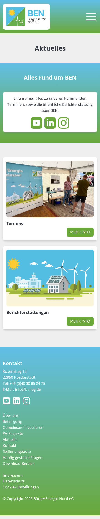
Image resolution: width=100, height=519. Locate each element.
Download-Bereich (19, 463)
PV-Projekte (13, 433)
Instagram (27, 400)
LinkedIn (17, 400)
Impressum (13, 475)
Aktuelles (10, 439)
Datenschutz (14, 481)
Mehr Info (80, 232)
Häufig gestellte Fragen (22, 457)
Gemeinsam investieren (23, 427)
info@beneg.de (28, 389)
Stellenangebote (17, 451)
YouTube (7, 400)
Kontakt (9, 445)
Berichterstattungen (27, 312)
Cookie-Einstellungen (21, 487)
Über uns (11, 415)
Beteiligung (12, 421)
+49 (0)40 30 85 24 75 (27, 383)
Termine (15, 223)
